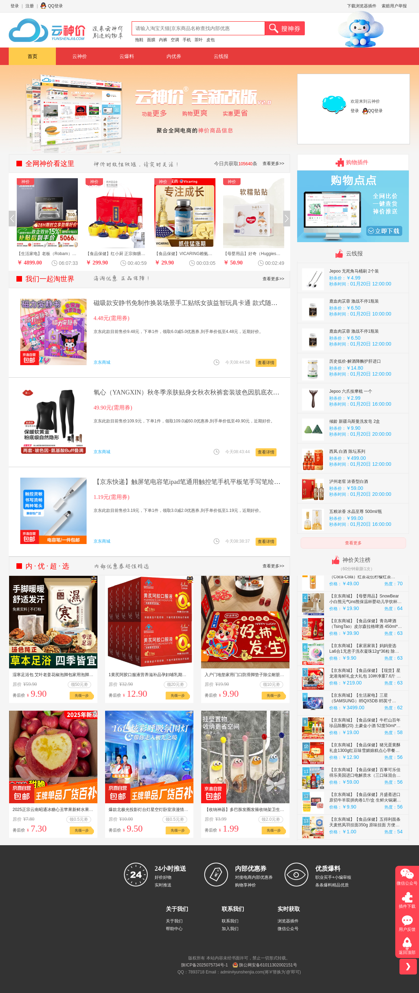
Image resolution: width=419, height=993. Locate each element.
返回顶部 (407, 952)
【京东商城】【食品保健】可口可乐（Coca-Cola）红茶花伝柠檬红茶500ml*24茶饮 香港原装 (362, 599)
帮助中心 (174, 928)
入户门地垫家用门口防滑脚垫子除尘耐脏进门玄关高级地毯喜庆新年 (267, 674)
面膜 (151, 39)
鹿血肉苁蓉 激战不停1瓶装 (354, 323)
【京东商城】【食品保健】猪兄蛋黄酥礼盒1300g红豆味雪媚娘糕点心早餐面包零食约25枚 (364, 773)
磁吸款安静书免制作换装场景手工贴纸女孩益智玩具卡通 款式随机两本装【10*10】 (209, 302)
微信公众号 (288, 928)
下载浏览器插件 (361, 5)
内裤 (163, 39)
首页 (32, 56)
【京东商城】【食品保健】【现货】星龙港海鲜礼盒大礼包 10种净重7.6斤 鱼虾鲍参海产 (365, 698)
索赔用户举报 (394, 5)
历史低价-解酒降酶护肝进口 (355, 383)
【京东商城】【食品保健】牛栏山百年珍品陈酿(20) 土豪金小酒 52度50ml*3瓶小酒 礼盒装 (364, 748)
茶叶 (198, 39)
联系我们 (230, 921)
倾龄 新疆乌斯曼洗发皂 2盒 (354, 443)
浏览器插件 (288, 921)
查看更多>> (273, 163)
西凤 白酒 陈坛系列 (347, 473)
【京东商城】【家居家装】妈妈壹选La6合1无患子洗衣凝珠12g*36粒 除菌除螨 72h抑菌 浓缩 (364, 674)
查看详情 (266, 362)
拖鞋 (139, 39)
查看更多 (353, 543)
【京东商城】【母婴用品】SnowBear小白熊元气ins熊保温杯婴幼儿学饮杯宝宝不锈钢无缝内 (365, 624)
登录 (14, 5)
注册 (29, 5)
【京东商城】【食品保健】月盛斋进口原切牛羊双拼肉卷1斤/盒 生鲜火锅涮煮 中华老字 (365, 822)
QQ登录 (55, 5)
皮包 (210, 39)
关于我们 (174, 921)
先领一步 (82, 695)
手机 (187, 39)
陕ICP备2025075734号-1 (204, 965)
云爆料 (126, 56)
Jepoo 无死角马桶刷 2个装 (354, 293)
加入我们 (230, 928)
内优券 (174, 56)
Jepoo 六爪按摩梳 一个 (350, 413)
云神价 (79, 56)
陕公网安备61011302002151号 (268, 965)
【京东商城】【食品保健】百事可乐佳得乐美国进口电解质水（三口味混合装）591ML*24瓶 (364, 798)
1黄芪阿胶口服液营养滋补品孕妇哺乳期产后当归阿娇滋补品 (164, 674)
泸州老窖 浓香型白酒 (348, 503)
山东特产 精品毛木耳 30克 (353, 263)
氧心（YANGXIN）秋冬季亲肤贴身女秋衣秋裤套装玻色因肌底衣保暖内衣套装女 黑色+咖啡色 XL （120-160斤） (249, 392)
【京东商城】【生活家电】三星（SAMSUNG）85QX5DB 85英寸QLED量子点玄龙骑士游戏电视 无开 (362, 723)
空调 (175, 39)
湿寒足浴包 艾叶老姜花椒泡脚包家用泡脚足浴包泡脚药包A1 (68, 674)
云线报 (221, 56)
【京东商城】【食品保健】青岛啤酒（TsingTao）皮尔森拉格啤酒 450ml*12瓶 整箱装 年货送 (365, 649)
